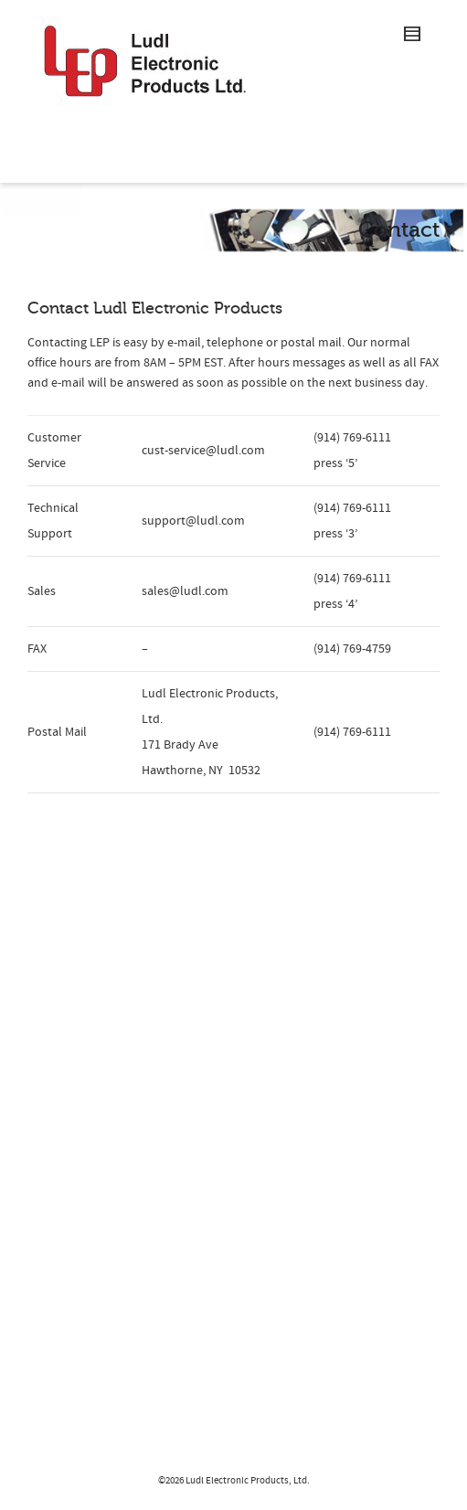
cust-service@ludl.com (203, 450)
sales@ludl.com (185, 591)
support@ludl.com (193, 521)
